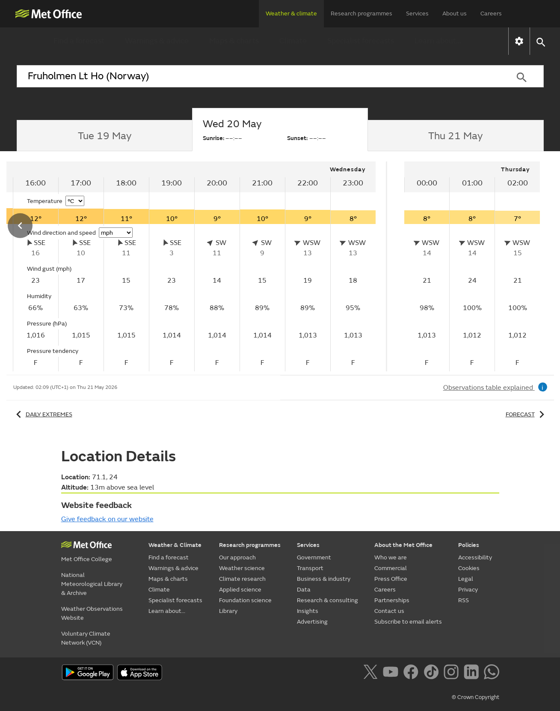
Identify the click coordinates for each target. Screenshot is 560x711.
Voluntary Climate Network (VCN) (85, 638)
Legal (465, 579)
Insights (307, 611)
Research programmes (361, 13)
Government (314, 557)
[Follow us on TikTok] (433, 673)
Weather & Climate (174, 545)
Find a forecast (78, 41)
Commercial (390, 568)
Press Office (390, 579)
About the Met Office (403, 545)
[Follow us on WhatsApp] (491, 673)
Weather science (242, 568)
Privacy (468, 589)
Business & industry (323, 579)
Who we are (390, 557)
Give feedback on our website (107, 519)
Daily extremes (42, 414)
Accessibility (475, 557)
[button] (540, 41)
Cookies (469, 568)
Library (228, 611)
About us (454, 13)
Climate (293, 41)
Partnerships (391, 600)
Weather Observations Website (92, 613)
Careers (491, 13)
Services (417, 13)
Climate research (242, 579)
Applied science (240, 589)
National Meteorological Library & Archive (91, 584)
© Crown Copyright (475, 697)
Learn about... (438, 41)
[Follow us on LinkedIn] (473, 673)
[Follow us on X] (372, 673)
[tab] (105, 135)
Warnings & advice (157, 41)
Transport (310, 568)
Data (304, 589)
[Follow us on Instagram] (453, 673)
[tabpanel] (472, 266)
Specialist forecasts (360, 41)
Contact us (389, 611)
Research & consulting (327, 600)
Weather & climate (291, 13)
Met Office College (86, 559)
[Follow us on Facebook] (412, 673)
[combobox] (258, 76)
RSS (463, 600)
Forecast (526, 414)
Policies (468, 545)
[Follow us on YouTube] (392, 673)
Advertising (312, 621)
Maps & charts (234, 41)
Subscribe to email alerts (408, 621)
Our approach (237, 557)
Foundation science (245, 600)
